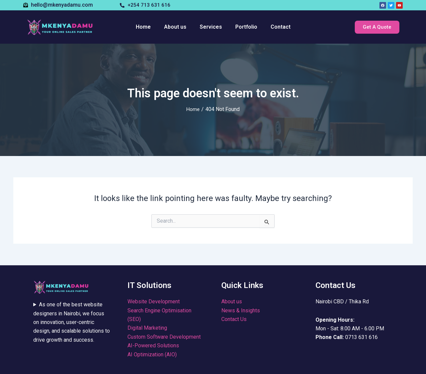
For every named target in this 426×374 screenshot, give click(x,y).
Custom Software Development (164, 337)
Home (143, 27)
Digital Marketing (147, 328)
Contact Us (234, 319)
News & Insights (240, 310)
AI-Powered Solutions (153, 345)
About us (175, 27)
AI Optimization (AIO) (152, 354)
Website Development (153, 301)
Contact (281, 27)
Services (211, 27)
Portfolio (246, 27)
